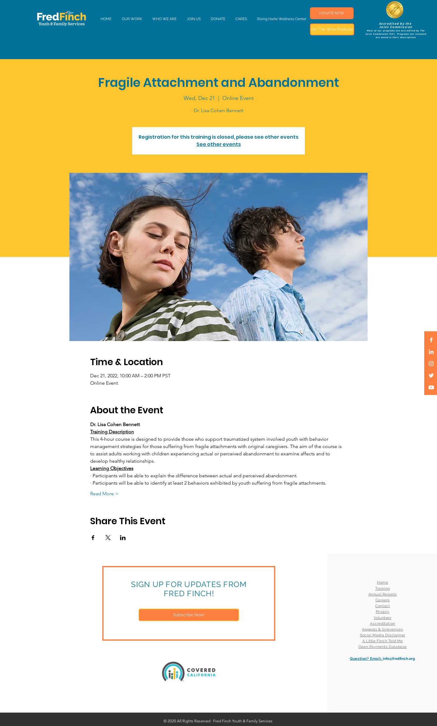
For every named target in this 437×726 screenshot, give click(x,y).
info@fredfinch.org (399, 659)
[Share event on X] (108, 537)
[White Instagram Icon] (431, 363)
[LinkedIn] (431, 351)
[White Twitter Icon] (431, 375)
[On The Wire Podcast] (332, 29)
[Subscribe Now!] (189, 615)
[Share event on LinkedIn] (123, 537)
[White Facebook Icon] (431, 339)
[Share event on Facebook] (93, 537)
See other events (218, 144)
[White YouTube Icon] (431, 387)
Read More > (104, 493)
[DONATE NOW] (332, 13)
